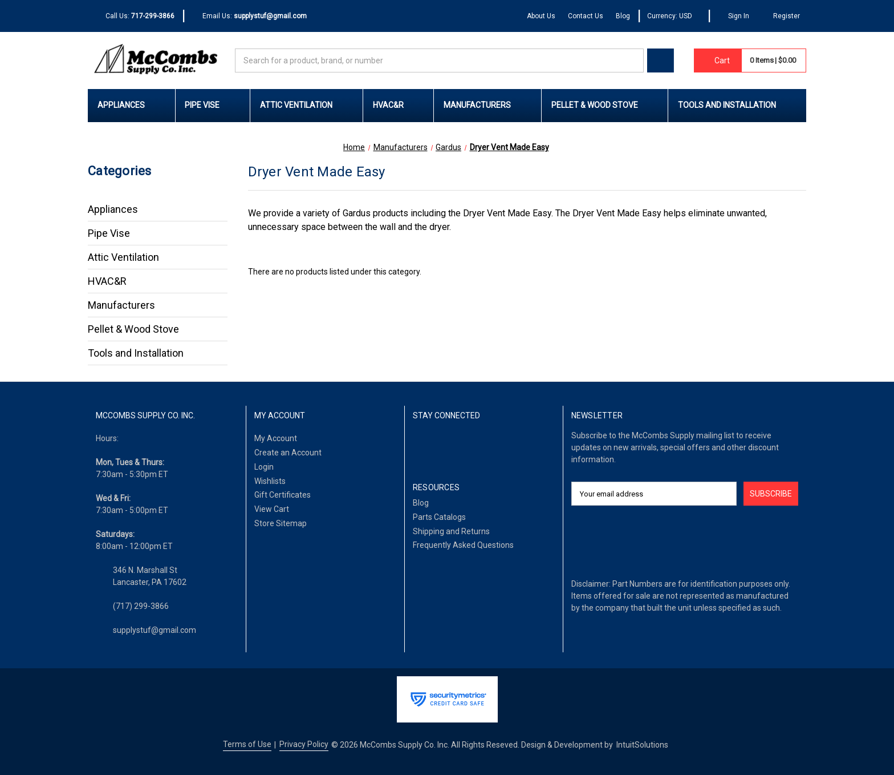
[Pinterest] (500, 445)
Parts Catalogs (439, 517)
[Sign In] (733, 16)
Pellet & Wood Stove (605, 105)
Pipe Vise (212, 105)
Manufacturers (487, 105)
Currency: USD (673, 16)
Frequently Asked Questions (463, 545)
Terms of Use (247, 744)
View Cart (271, 509)
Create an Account (288, 452)
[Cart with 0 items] (718, 60)
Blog (623, 16)
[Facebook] (419, 445)
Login (264, 466)
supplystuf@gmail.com (154, 630)
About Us (541, 16)
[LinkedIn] (446, 445)
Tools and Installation (737, 105)
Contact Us (585, 16)
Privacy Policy (303, 744)
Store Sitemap (280, 523)
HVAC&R (398, 105)
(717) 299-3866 (141, 606)
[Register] (780, 16)
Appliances (131, 105)
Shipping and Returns (451, 531)
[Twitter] (473, 445)
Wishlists (270, 481)
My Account (275, 438)
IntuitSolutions (642, 744)
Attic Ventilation (306, 105)
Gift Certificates (282, 494)
